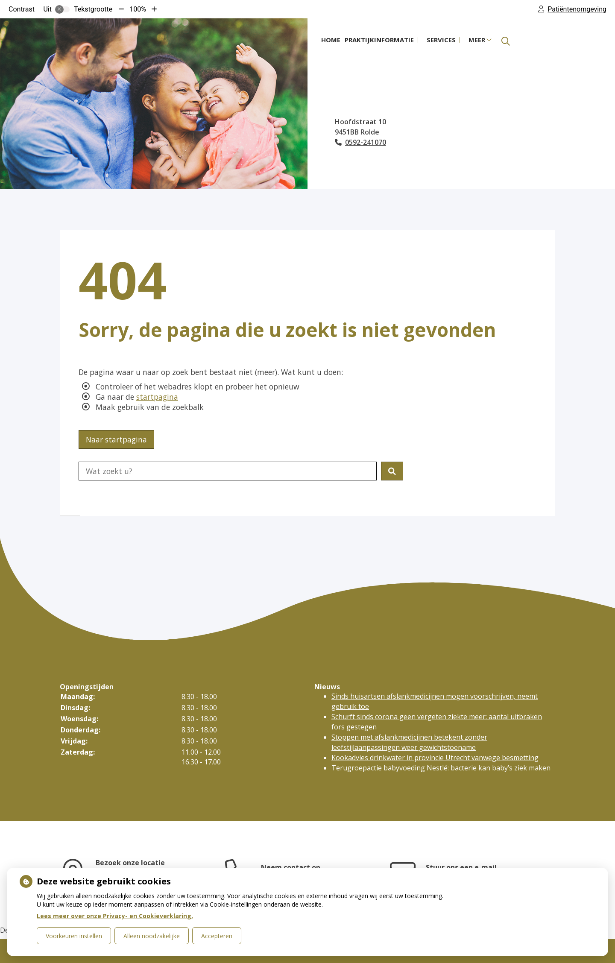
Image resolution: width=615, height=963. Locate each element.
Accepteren (216, 936)
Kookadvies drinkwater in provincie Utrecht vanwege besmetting (435, 757)
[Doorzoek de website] (228, 471)
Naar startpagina (116, 439)
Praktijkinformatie (379, 39)
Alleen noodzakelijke (151, 936)
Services (441, 39)
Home (330, 39)
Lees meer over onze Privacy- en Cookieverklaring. (115, 916)
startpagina (157, 397)
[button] (392, 471)
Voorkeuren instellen (74, 936)
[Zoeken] (505, 41)
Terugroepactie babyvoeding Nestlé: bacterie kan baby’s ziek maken (441, 768)
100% (137, 9)
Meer (477, 39)
